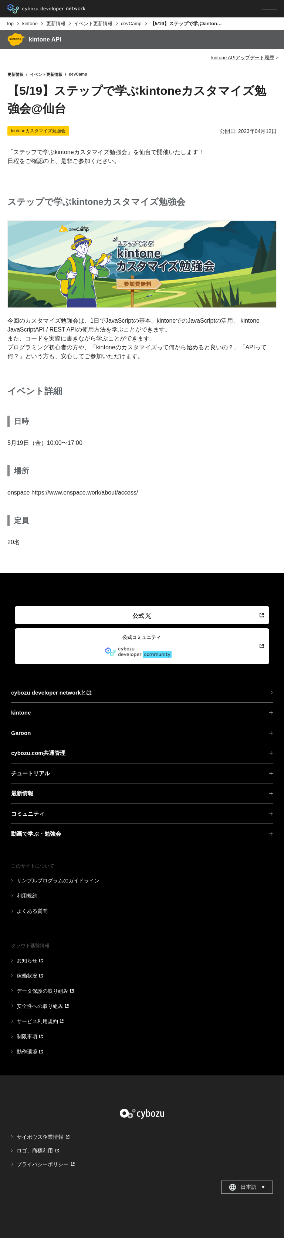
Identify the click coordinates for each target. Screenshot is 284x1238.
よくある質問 (32, 911)
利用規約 (27, 896)
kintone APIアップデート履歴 (242, 57)
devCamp (131, 23)
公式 (141, 616)
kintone (30, 23)
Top (10, 23)
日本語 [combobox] (247, 1187)
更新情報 (55, 23)
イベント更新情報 (93, 23)
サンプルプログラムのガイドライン (58, 880)
